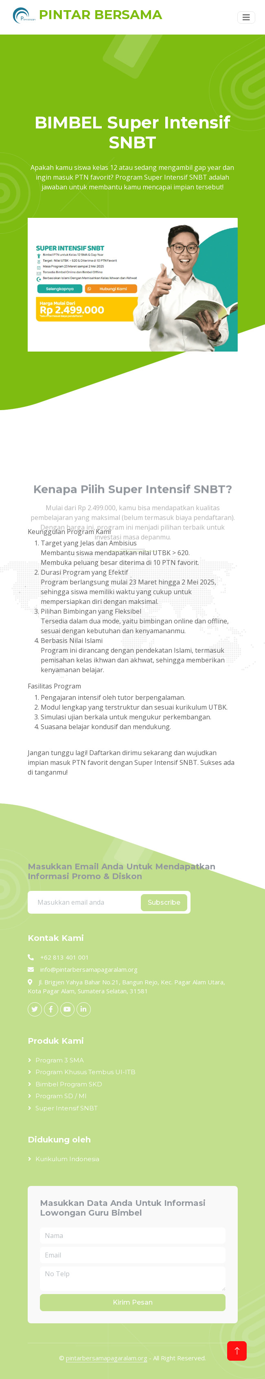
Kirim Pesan (133, 1302)
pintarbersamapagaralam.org (106, 1358)
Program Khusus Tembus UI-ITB (85, 1072)
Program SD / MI (61, 1096)
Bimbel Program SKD (68, 1084)
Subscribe (164, 902)
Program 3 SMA (59, 1060)
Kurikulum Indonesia (67, 1159)
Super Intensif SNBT (66, 1108)
